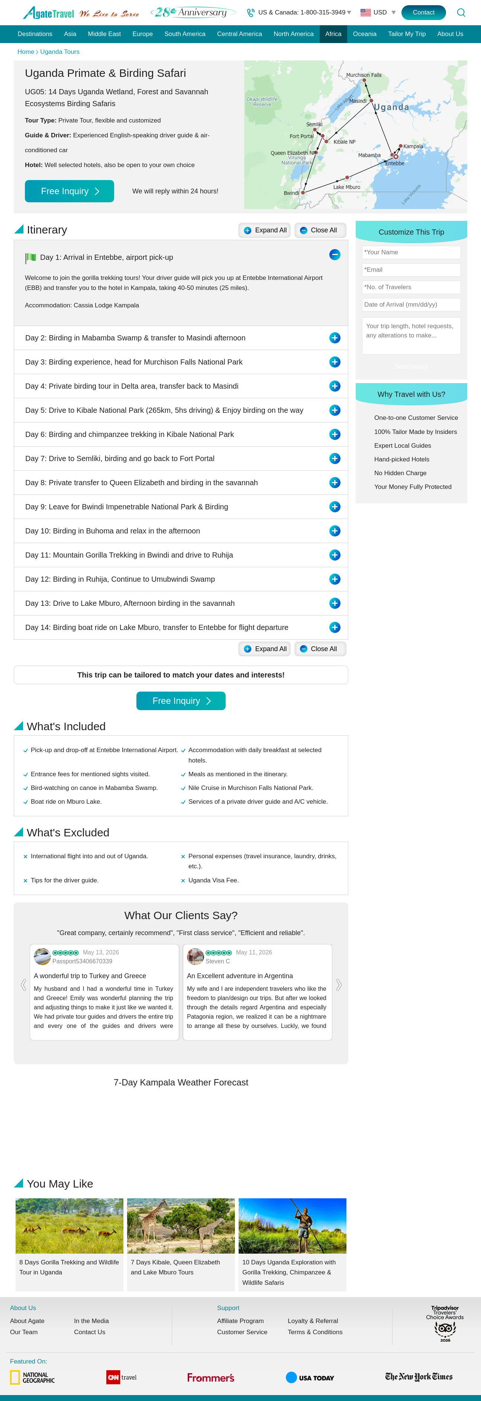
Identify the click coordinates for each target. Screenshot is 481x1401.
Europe (143, 33)
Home (25, 51)
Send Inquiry (411, 366)
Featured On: (231, 1360)
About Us (451, 33)
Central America (239, 33)
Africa (333, 33)
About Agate (27, 1308)
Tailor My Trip (407, 33)
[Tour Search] (461, 12)
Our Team (24, 1319)
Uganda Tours (60, 51)
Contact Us (89, 1319)
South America (185, 33)
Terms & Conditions (315, 1319)
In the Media (91, 1308)
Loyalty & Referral (313, 1308)
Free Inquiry (70, 191)
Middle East (104, 33)
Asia (70, 33)
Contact (424, 12)
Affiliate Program (240, 1308)
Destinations (35, 33)
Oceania (365, 33)
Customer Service (242, 1319)
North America (294, 33)
